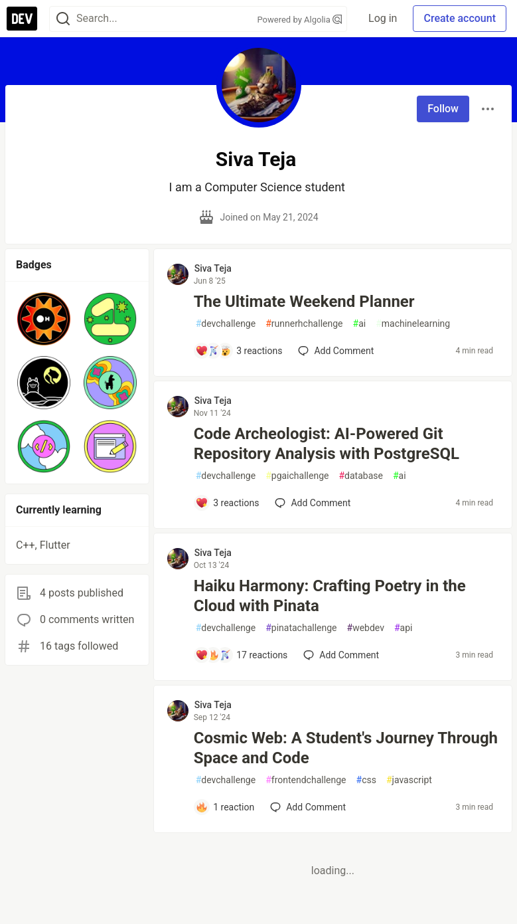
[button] (44, 318)
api (403, 628)
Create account (459, 18)
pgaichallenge (297, 476)
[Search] (63, 19)
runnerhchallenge (303, 324)
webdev (365, 628)
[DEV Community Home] (21, 18)
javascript (409, 780)
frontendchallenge (305, 780)
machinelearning (413, 324)
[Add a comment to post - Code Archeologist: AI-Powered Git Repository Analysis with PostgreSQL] (227, 503)
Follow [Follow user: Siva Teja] (443, 108)
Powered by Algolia (300, 20)
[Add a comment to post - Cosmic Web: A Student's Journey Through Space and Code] (225, 807)
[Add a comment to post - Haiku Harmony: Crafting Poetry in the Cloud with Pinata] (241, 655)
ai (359, 324)
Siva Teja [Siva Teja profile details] (213, 268)
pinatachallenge (300, 628)
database (360, 476)
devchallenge (226, 324)
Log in (382, 18)
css (366, 780)
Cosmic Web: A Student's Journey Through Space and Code (346, 748)
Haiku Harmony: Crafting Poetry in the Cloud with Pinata (330, 596)
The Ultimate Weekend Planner (304, 301)
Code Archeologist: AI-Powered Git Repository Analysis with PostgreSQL (326, 443)
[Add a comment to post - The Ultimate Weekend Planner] (239, 351)
